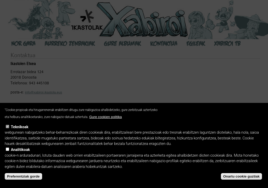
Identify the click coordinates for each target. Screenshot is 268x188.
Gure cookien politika (105, 117)
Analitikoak (20, 150)
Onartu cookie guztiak (241, 176)
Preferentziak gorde (23, 176)
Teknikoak (20, 127)
